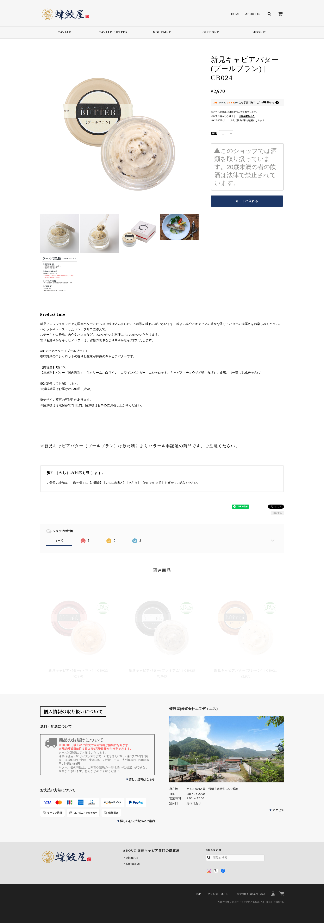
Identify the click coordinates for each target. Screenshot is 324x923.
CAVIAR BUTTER (113, 32)
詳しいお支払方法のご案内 (137, 821)
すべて (59, 540)
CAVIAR (64, 32)
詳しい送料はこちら (142, 779)
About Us (253, 14)
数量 (214, 133)
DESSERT (259, 32)
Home (236, 14)
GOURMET (162, 32)
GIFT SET (210, 32)
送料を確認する (247, 116)
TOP (198, 894)
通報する (277, 513)
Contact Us (133, 863)
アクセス (278, 810)
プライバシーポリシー (219, 894)
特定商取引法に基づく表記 (251, 894)
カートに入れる (246, 201)
